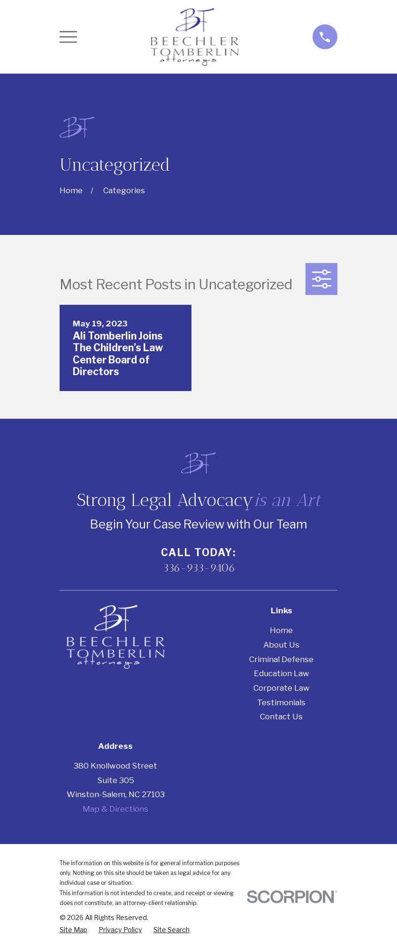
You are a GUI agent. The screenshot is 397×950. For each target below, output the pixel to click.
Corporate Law (281, 688)
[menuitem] (73, 930)
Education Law (281, 673)
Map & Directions (115, 809)
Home (281, 630)
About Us (281, 644)
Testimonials (281, 702)
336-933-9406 (198, 567)
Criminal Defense (281, 659)
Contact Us (281, 716)
